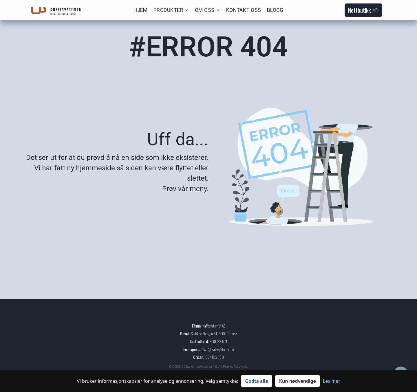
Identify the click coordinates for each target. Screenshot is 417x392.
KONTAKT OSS (243, 10)
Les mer (331, 381)
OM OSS (207, 10)
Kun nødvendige (297, 381)
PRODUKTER (171, 10)
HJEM (140, 10)
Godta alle (256, 381)
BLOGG (275, 10)
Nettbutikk (363, 10)
